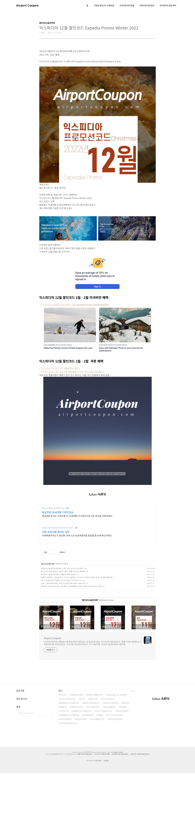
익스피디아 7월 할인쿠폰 (102, 802)
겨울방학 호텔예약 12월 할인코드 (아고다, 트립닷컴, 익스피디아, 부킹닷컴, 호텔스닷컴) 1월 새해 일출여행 (76, 625)
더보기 (133, 738)
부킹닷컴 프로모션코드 (69, 771)
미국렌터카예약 (122, 758)
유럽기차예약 (81, 767)
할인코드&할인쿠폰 (47, 611)
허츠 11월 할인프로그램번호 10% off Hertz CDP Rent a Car (61, 628)
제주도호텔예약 (109, 754)
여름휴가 (63, 754)
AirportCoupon (118, 800)
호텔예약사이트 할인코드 (69, 750)
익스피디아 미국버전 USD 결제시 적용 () (75, 304)
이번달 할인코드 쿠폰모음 (104, 5)
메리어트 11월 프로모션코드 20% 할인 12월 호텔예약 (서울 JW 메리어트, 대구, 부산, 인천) (71, 634)
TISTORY (98, 808)
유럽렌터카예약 (77, 742)
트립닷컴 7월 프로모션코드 (120, 802)
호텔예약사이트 (77, 754)
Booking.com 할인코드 (117, 742)
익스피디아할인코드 (67, 746)
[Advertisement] (97, 523)
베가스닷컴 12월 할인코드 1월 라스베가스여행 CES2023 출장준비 (63, 619)
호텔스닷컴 (93, 746)
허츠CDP (63, 742)
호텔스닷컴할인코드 (95, 742)
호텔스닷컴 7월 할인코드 (84, 802)
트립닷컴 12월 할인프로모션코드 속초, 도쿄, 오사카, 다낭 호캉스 (62, 616)
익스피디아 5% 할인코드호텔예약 (60, 368)
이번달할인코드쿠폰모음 (69, 763)
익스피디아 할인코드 (115, 763)
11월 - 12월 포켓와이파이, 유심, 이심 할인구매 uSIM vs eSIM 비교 (63, 631)
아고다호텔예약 (66, 767)
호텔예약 (123, 754)
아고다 (82, 746)
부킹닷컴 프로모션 (111, 750)
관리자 (106, 808)
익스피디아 (64, 758)
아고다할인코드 (93, 754)
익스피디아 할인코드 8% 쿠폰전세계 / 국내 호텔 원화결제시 (72, 371)
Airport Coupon (27, 5)
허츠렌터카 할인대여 (168, 5)
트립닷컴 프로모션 (147, 5)
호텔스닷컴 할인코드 (92, 750)
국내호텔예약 (88, 763)
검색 (49, 761)
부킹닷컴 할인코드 (116, 767)
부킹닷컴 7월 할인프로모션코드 (140, 802)
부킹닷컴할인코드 (98, 767)
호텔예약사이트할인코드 (82, 758)
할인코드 (126, 750)
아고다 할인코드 (108, 746)
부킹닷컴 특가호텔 (127, 5)
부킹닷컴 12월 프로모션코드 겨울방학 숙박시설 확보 (58, 622)
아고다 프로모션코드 (104, 758)
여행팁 (100, 763)
